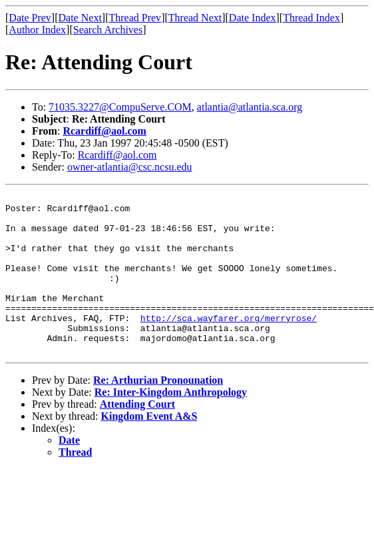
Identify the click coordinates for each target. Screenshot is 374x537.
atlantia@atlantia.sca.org (249, 107)
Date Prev (30, 17)
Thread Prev (134, 17)
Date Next (80, 17)
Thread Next (195, 17)
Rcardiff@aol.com (104, 131)
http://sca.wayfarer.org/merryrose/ (228, 344)
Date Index (252, 17)
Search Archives (107, 29)
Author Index (37, 29)
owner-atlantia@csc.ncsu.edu (129, 167)
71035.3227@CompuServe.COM (120, 107)
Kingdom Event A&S (149, 448)
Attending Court (137, 436)
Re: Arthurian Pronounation (158, 412)
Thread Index (311, 17)
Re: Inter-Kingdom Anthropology (170, 424)
